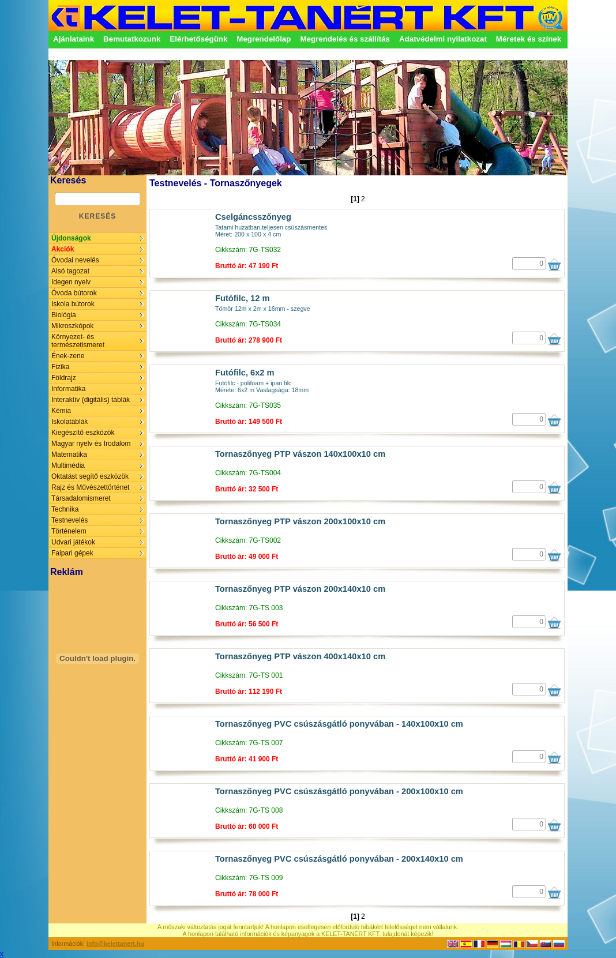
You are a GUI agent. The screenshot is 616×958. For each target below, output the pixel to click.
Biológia (63, 315)
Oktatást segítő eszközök (90, 476)
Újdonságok (71, 238)
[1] (355, 199)
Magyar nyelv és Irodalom (90, 443)
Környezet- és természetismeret (77, 341)
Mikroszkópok (72, 326)
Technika (64, 509)
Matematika (69, 454)
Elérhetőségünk (198, 39)
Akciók (62, 249)
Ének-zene (67, 356)
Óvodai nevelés (75, 260)
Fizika (60, 367)
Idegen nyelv (71, 282)
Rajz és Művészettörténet (90, 487)
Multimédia (68, 465)
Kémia (61, 411)
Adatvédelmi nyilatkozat (443, 39)
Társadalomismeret (81, 498)
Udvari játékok (73, 542)
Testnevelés (69, 520)
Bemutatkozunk (131, 39)
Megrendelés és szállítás (345, 39)
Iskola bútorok (73, 304)
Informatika (68, 389)
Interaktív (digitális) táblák (90, 400)
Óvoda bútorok (74, 293)
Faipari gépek (72, 553)
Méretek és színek (528, 39)
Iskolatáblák (69, 422)
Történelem (69, 531)
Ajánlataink (73, 39)
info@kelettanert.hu (115, 943)
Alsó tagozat (70, 271)
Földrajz (63, 378)
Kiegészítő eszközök (82, 433)
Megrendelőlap (263, 39)
